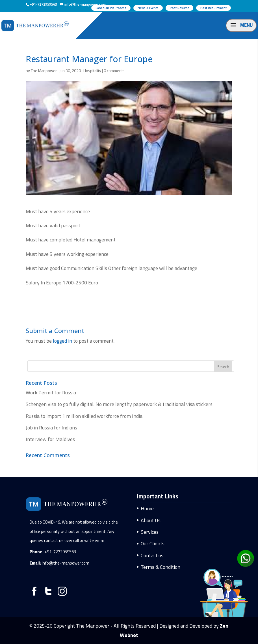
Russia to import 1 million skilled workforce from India (84, 416)
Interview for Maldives (50, 439)
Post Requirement (213, 8)
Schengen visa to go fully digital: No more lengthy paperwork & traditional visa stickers (119, 404)
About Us (151, 520)
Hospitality (92, 71)
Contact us (152, 555)
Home (147, 508)
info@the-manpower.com (65, 563)
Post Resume (179, 8)
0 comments (114, 71)
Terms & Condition (160, 567)
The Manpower (44, 71)
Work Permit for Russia (51, 392)
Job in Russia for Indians (51, 427)
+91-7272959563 (60, 551)
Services (150, 532)
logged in (62, 341)
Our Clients (152, 543)
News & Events (148, 8)
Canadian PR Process (111, 8)
